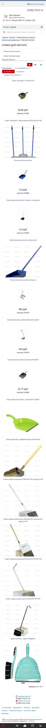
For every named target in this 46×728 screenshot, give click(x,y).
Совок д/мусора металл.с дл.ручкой (23, 240)
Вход (31, 4)
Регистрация (39, 4)
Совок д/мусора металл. (23, 160)
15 (41, 686)
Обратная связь (23, 701)
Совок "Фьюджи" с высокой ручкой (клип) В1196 (23, 120)
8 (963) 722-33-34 (23, 703)
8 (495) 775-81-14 (35, 10)
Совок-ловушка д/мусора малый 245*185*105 (23, 599)
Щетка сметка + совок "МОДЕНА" (23, 638)
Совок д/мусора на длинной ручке (23, 280)
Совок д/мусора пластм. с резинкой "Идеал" (23, 399)
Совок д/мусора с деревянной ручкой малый (23, 439)
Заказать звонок (23, 696)
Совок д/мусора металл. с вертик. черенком (23, 200)
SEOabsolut (32, 721)
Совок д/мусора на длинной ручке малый (23, 320)
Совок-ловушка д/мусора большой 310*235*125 (23, 559)
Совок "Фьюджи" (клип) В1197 (23, 80)
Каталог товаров (22, 27)
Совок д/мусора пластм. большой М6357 (23, 359)
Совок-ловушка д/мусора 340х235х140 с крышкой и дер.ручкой (23, 520)
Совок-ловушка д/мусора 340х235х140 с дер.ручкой (23, 479)
